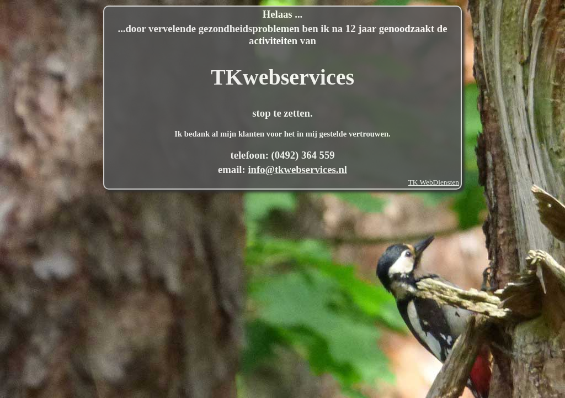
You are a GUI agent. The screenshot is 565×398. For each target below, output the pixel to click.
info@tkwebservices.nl (297, 169)
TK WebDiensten (433, 182)
